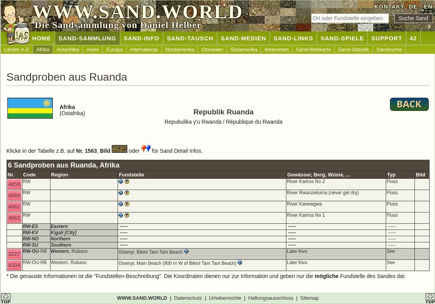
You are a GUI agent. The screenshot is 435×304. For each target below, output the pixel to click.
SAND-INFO (141, 38)
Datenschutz (188, 298)
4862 (14, 218)
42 (413, 38)
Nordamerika (179, 49)
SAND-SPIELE (342, 38)
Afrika (42, 49)
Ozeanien (212, 49)
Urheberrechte (225, 298)
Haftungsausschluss (270, 298)
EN (428, 6)
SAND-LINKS (294, 38)
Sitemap (309, 298)
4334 (14, 265)
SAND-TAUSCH (190, 38)
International (144, 49)
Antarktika (68, 49)
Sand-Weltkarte (313, 49)
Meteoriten (276, 49)
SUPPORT (386, 38)
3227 (14, 254)
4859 (14, 184)
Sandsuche (389, 49)
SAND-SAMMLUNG (87, 38)
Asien (93, 49)
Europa (114, 49)
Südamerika (243, 49)
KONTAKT (389, 6)
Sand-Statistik (353, 49)
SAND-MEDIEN (243, 38)
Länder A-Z (16, 49)
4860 (14, 195)
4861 (14, 207)
